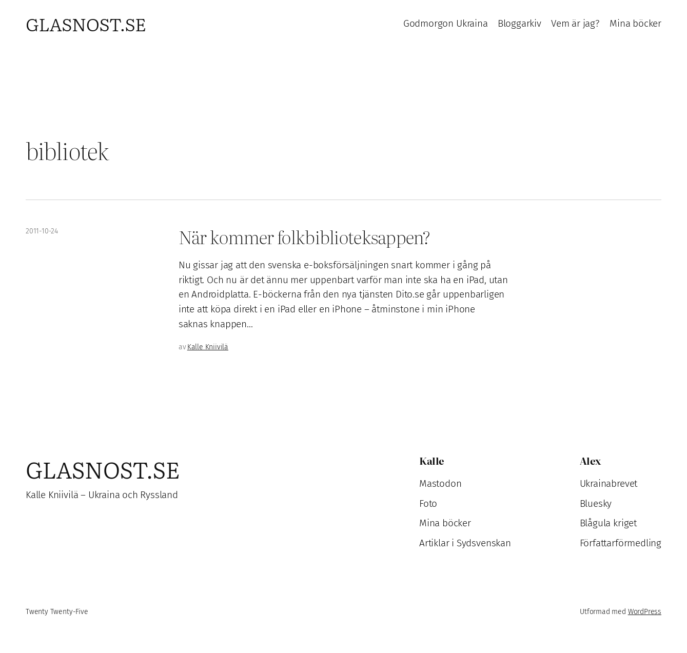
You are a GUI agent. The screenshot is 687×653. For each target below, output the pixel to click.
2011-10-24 (42, 231)
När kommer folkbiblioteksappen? (304, 237)
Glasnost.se (86, 23)
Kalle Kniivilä (207, 347)
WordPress (644, 611)
